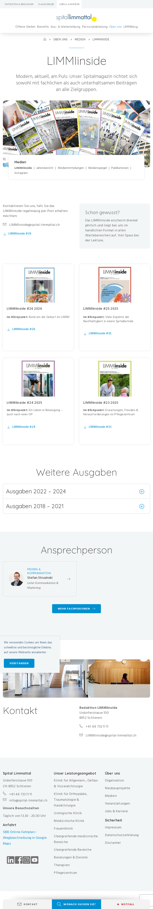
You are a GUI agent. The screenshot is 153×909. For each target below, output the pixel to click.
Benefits (43, 26)
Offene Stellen (25, 26)
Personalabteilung (95, 26)
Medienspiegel (97, 168)
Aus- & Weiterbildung (65, 26)
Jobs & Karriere (69, 4)
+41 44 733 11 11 (20, 795)
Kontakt (31, 904)
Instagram (21, 173)
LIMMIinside (23, 168)
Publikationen (120, 168)
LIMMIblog (131, 26)
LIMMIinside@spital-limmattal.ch (34, 224)
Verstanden (19, 663)
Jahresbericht (44, 168)
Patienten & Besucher (19, 4)
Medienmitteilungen (71, 168)
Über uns (115, 26)
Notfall (125, 904)
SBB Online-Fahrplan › (19, 832)
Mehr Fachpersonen (74, 609)
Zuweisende (46, 4)
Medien (80, 39)
